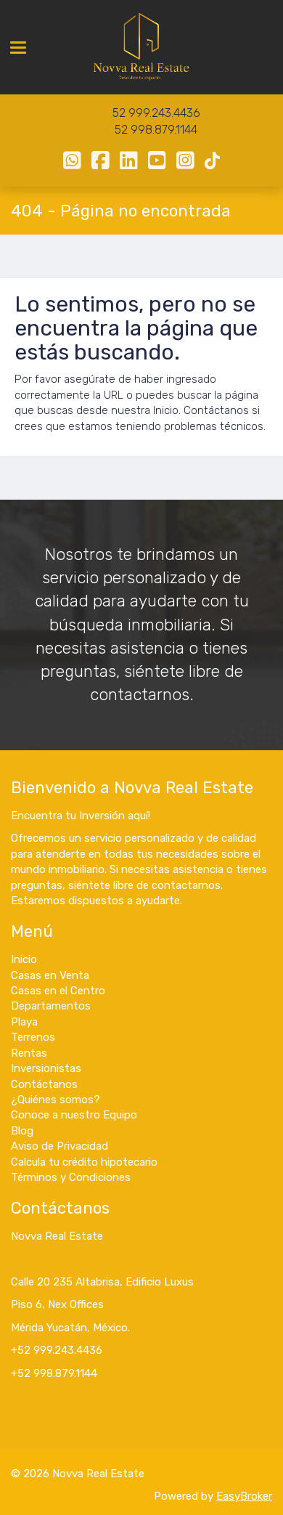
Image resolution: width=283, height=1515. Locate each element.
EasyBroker (244, 1496)
